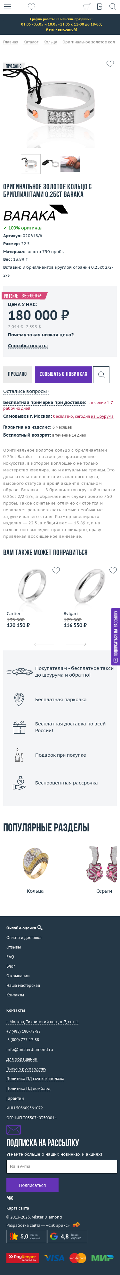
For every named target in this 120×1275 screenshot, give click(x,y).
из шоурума (102, 416)
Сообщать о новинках (63, 374)
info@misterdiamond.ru (29, 1049)
